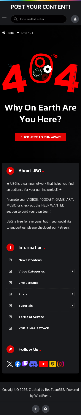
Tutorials (26, 305)
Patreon (63, 227)
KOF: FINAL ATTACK (34, 328)
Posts (23, 294)
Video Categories (32, 271)
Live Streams (28, 282)
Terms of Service (31, 317)
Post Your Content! (40, 6)
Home (8, 32)
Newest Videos (30, 260)
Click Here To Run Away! (41, 137)
